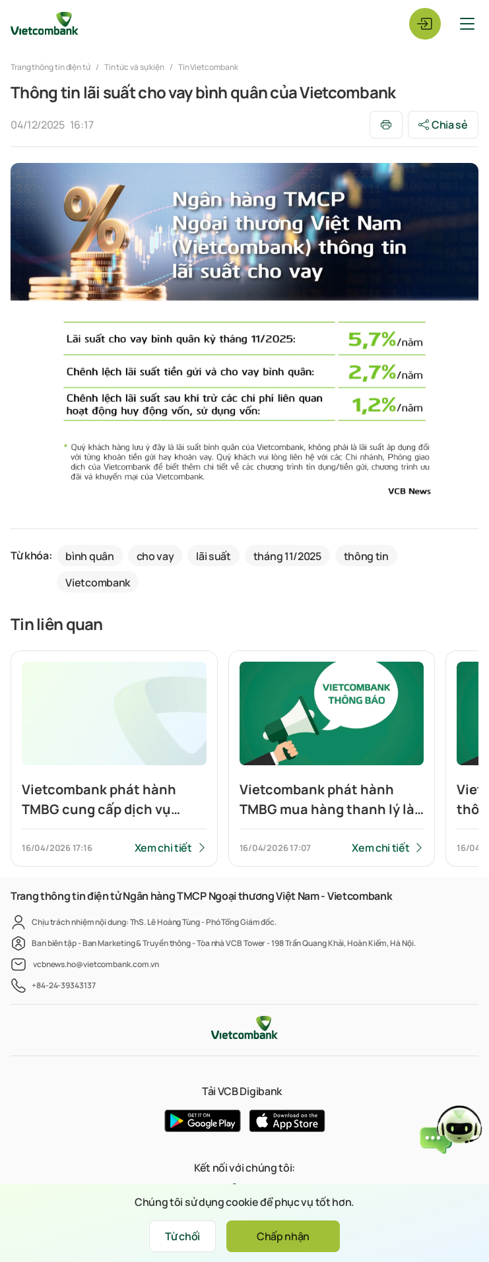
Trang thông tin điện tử (51, 67)
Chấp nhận (283, 1236)
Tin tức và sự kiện (134, 67)
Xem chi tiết (163, 847)
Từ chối (182, 1236)
